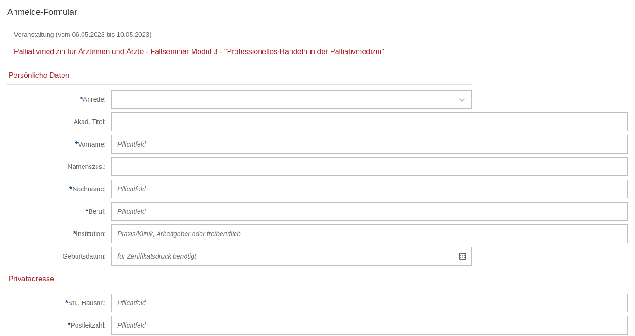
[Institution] (56, 234)
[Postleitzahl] (56, 325)
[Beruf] (56, 211)
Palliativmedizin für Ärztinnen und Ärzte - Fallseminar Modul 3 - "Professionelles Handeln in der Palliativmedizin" (199, 52)
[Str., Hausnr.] (56, 303)
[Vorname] (56, 144)
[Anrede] (56, 99)
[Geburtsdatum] (56, 256)
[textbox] (283, 256)
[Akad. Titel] (56, 122)
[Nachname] (56, 189)
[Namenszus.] (56, 166)
